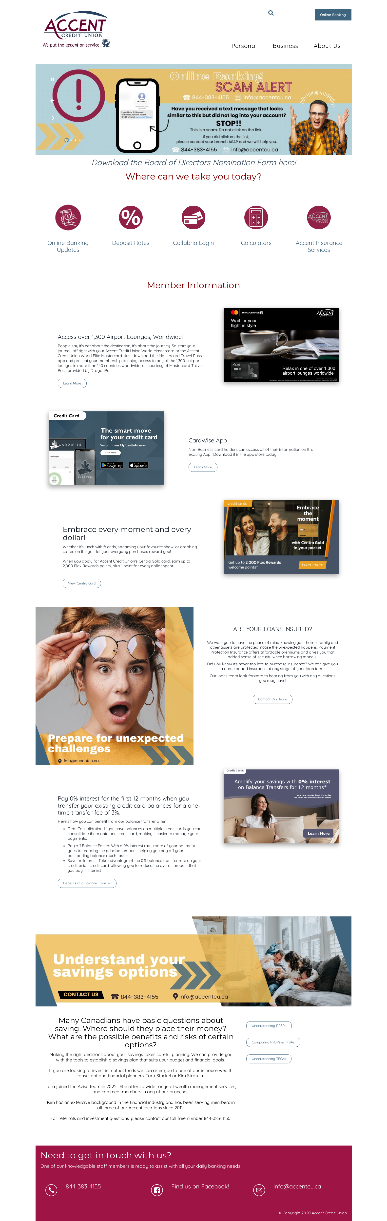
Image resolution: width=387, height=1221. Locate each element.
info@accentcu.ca (297, 1186)
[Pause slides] (52, 79)
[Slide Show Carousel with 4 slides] (194, 109)
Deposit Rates (130, 242)
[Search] (271, 13)
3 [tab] (76, 140)
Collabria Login (193, 242)
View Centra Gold (79, 583)
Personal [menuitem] (244, 45)
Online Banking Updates (68, 246)
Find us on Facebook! (200, 1186)
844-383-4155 (83, 1186)
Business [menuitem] (285, 45)
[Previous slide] (52, 118)
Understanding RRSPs (269, 1025)
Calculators (256, 242)
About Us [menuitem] (327, 45)
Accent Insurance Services (319, 246)
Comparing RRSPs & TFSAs (273, 1042)
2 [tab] (72, 140)
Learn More (72, 383)
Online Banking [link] (333, 15)
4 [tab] (80, 140)
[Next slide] (52, 101)
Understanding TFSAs (269, 1059)
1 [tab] (67, 140)
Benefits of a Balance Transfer (87, 883)
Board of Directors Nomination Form (210, 162)
